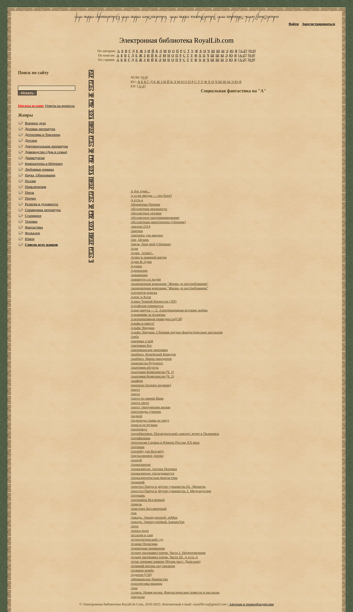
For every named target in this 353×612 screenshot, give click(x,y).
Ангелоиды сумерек (145, 411)
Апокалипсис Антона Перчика (153, 469)
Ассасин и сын (141, 535)
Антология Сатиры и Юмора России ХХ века (164, 442)
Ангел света (139, 403)
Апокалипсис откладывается (152, 473)
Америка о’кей (141, 341)
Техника (31, 221)
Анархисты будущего (146, 363)
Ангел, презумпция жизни (150, 407)
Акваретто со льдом (145, 279)
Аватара (136, 231)
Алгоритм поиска (143, 292)
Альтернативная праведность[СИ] (156, 319)
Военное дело (35, 123)
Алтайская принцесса (146, 306)
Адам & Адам (141, 262)
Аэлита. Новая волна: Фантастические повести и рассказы (174, 592)
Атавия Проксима (143, 544)
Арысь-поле (139, 531)
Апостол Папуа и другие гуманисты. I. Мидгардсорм (170, 491)
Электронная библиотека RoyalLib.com (176, 40)
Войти (294, 24)
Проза (29, 192)
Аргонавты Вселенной (147, 500)
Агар (134, 248)
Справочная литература (43, 210)
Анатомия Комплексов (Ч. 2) (152, 376)
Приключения (35, 187)
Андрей (136, 416)
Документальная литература (46, 146)
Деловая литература (40, 129)
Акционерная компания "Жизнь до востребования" (169, 284)
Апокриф (137, 482)
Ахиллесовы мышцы (146, 583)
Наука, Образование (40, 175)
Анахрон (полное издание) (150, 385)
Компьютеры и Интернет (44, 163)
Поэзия (30, 181)
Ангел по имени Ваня (146, 398)
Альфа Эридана (142, 328)
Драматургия (35, 158)
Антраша (137, 447)
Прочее (30, 198)
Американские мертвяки (149, 350)
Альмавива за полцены (147, 314)
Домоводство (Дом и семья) (46, 152)
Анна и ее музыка (143, 425)
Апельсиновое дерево (147, 456)
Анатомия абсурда (144, 367)
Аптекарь (137, 495)
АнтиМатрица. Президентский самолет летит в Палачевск (174, 434)
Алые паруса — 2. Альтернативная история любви (168, 310)
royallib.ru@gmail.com (209, 604)
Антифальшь (140, 438)
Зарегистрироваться (318, 24)
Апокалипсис (140, 464)
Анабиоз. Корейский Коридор (153, 354)
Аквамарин (139, 275)
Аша (133, 588)
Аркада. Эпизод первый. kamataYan (157, 522)
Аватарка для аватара (146, 235)
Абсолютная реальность (148, 209)
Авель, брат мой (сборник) (150, 244)
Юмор (29, 239)
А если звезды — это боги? (151, 195)
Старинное (33, 216)
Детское (31, 140)
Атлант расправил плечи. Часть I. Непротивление (167, 553)
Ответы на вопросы (60, 106)
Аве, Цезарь (139, 240)
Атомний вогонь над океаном (152, 566)
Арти (134, 526)
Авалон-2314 (140, 226)
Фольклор (32, 233)
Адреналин (139, 270)
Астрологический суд (146, 539)
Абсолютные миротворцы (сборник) (158, 222)
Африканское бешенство (149, 579)
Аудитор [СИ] (140, 575)
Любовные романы (39, 169)
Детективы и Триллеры (42, 135)
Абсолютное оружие (146, 213)
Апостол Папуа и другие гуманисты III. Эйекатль (167, 486)
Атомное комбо (142, 570)
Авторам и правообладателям (251, 604)
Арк (133, 513)
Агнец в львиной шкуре (148, 257)
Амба (134, 337)
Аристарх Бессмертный (148, 508)
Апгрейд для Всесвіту (147, 451)
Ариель (136, 504)
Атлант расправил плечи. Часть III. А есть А (164, 557)
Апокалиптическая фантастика (153, 478)
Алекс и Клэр (140, 297)
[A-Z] (243, 51)
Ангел (135, 389)
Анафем (136, 381)
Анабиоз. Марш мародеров (151, 359)
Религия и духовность (41, 204)
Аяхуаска (137, 597)
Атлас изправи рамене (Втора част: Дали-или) (165, 561)
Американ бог (141, 345)
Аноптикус (138, 429)
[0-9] (252, 51)
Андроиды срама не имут (149, 420)
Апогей (136, 460)
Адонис (136, 266)
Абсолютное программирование (154, 217)
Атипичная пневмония (147, 548)
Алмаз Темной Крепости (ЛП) (153, 301)
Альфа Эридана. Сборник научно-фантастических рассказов (176, 332)
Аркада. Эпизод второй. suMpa (153, 517)
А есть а (136, 200)
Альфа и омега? (142, 323)
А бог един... (140, 191)
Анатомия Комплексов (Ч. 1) (152, 372)
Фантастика (34, 227)
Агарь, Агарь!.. (141, 253)
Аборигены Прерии (145, 204)
